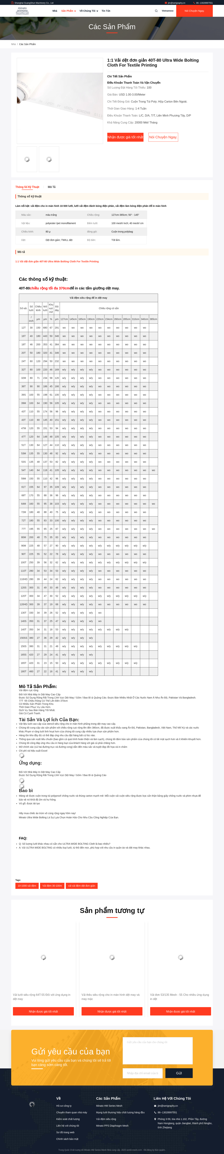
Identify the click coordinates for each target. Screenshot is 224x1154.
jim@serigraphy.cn (175, 3)
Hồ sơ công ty (64, 1105)
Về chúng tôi (88, 10)
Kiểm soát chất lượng (68, 1119)
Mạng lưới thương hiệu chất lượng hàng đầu (120, 1112)
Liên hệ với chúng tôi (67, 1125)
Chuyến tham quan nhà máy (71, 1112)
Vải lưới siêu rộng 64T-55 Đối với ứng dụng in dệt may (41, 996)
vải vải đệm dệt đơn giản (81, 885)
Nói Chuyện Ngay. (194, 10)
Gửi (179, 1073)
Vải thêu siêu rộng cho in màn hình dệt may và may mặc (110, 996)
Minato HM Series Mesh (109, 1105)
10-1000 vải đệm (27, 885)
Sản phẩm (68, 10)
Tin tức (106, 10)
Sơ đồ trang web (65, 1132)
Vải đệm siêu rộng (106, 1119)
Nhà (54, 10)
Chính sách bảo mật (67, 1139)
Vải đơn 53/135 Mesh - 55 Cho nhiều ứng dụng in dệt (179, 996)
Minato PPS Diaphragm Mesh (112, 1125)
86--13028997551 (203, 3)
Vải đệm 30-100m (52, 885)
